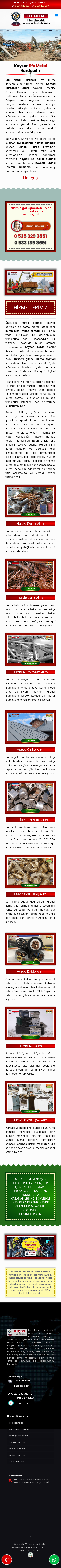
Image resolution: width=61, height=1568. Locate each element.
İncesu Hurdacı (17, 1448)
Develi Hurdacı (16, 1461)
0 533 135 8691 (42, 5)
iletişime (30, 1293)
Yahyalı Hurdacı (17, 1455)
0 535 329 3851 (22, 5)
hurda (47, 1274)
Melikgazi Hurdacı (18, 1435)
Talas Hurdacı (16, 1422)
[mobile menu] (56, 15)
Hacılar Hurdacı (17, 1442)
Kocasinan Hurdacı (19, 1429)
